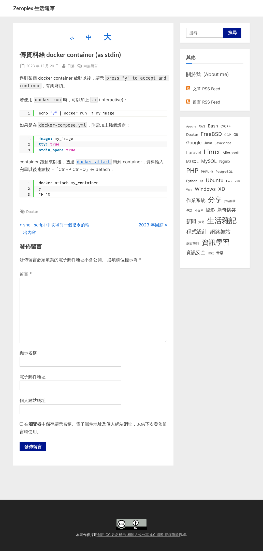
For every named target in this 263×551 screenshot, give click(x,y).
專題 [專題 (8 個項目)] (189, 210)
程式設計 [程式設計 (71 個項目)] (197, 231)
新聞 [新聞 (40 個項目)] (191, 221)
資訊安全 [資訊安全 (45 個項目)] (196, 252)
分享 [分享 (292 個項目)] (215, 199)
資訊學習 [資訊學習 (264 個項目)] (215, 242)
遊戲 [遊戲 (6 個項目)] (211, 253)
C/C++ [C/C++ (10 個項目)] (226, 126)
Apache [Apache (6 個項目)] (191, 126)
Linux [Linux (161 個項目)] (212, 152)
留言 (26, 273)
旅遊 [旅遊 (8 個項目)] (201, 222)
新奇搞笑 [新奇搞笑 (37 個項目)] (226, 209)
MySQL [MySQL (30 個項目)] (209, 161)
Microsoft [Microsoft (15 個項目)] (231, 153)
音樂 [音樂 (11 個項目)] (219, 253)
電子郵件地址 (33, 376)
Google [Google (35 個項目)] (193, 142)
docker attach (94, 161)
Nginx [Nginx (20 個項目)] (224, 161)
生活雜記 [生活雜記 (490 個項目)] (222, 220)
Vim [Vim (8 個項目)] (237, 181)
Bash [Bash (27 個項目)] (213, 125)
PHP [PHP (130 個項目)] (192, 170)
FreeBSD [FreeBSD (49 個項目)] (211, 134)
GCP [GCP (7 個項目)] (227, 135)
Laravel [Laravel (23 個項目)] (193, 152)
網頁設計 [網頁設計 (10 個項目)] (192, 243)
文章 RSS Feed (203, 88)
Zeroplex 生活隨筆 (34, 8)
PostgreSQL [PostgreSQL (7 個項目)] (224, 171)
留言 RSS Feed (203, 102)
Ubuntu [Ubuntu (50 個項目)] (215, 180)
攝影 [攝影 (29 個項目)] (210, 209)
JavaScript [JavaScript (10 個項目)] (223, 143)
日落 (71, 65)
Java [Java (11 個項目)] (208, 143)
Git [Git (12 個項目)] (235, 135)
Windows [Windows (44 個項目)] (205, 189)
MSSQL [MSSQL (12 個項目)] (192, 162)
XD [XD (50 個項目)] (221, 189)
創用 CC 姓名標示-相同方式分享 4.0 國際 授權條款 (138, 534)
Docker (32, 211)
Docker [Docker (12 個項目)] (192, 135)
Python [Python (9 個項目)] (191, 181)
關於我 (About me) (207, 74)
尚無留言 (90, 66)
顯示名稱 (28, 352)
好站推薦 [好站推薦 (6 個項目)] (230, 201)
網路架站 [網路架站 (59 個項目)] (220, 231)
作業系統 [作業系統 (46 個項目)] (196, 200)
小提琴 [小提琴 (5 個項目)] (199, 210)
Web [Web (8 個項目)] (189, 190)
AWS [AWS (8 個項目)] (202, 126)
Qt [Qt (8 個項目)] (201, 181)
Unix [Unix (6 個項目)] (229, 181)
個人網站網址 (33, 400)
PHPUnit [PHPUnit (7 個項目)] (207, 171)
